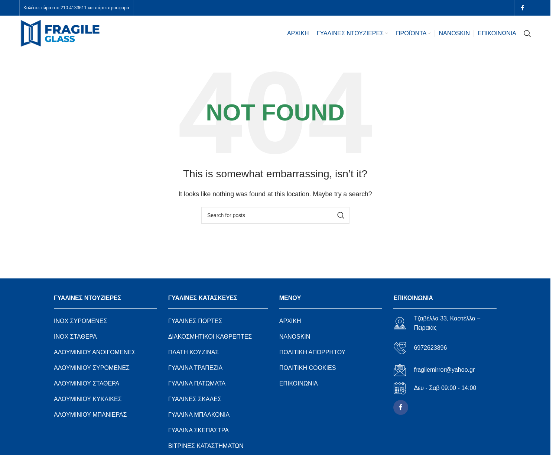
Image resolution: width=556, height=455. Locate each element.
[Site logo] (60, 33)
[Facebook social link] (522, 8)
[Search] (527, 33)
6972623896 (430, 348)
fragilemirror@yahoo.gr (444, 370)
